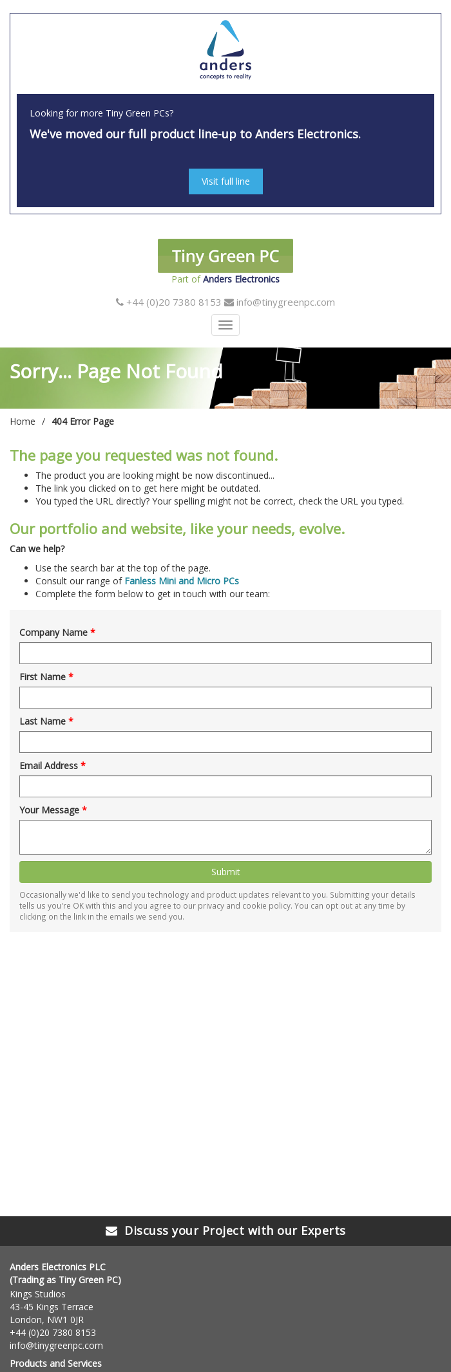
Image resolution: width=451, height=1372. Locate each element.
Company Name (53, 632)
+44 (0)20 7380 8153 (169, 301)
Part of (225, 262)
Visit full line (226, 181)
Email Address (48, 765)
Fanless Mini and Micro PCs (181, 581)
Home (22, 421)
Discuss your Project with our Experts (226, 1230)
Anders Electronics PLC (58, 1267)
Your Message (49, 810)
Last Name (42, 721)
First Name (42, 677)
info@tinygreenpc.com (279, 301)
